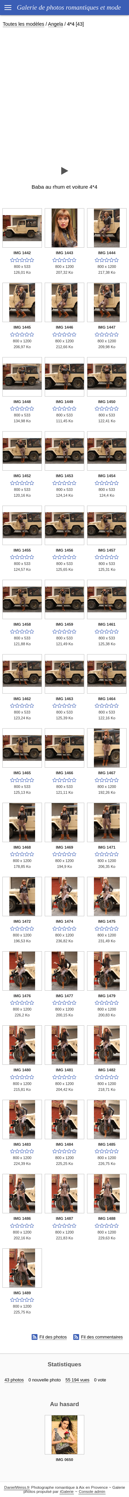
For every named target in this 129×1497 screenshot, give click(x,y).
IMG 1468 (22, 847)
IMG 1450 (107, 402)
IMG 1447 (107, 327)
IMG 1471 (107, 847)
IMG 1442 (22, 253)
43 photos (14, 1379)
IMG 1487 (64, 1218)
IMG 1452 (22, 476)
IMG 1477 (64, 996)
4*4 (70, 24)
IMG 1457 (107, 550)
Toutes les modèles (23, 24)
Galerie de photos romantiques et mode (69, 7)
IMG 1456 (64, 550)
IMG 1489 (22, 1293)
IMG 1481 (64, 1070)
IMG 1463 (64, 699)
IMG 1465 (22, 773)
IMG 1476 (22, 996)
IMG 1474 (64, 921)
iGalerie (67, 1491)
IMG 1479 (107, 996)
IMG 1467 (107, 773)
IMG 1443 (64, 253)
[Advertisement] (64, 96)
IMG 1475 (107, 921)
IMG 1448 (22, 402)
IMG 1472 (22, 921)
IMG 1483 (22, 1144)
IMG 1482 (107, 1070)
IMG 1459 (64, 624)
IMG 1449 (64, 402)
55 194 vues (77, 1379)
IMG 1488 (107, 1218)
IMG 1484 (64, 1144)
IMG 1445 (22, 327)
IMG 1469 (64, 847)
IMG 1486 (22, 1218)
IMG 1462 (22, 699)
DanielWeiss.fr (17, 1487)
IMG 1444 (107, 253)
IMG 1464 (107, 699)
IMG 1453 (64, 476)
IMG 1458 (22, 624)
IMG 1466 (64, 773)
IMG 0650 (64, 1460)
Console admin (92, 1491)
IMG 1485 (107, 1144)
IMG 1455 (22, 550)
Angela (55, 24)
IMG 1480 (22, 1070)
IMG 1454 (107, 476)
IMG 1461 (107, 624)
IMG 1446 (64, 327)
